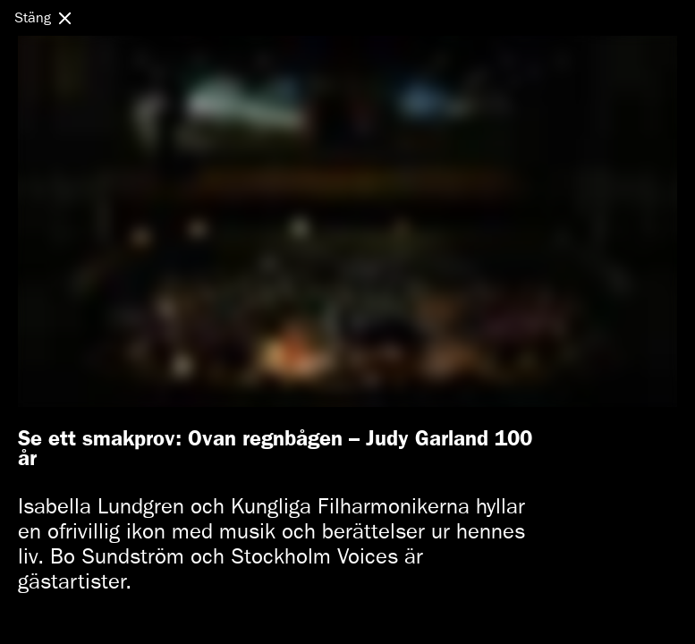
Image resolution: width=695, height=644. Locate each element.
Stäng (32, 17)
